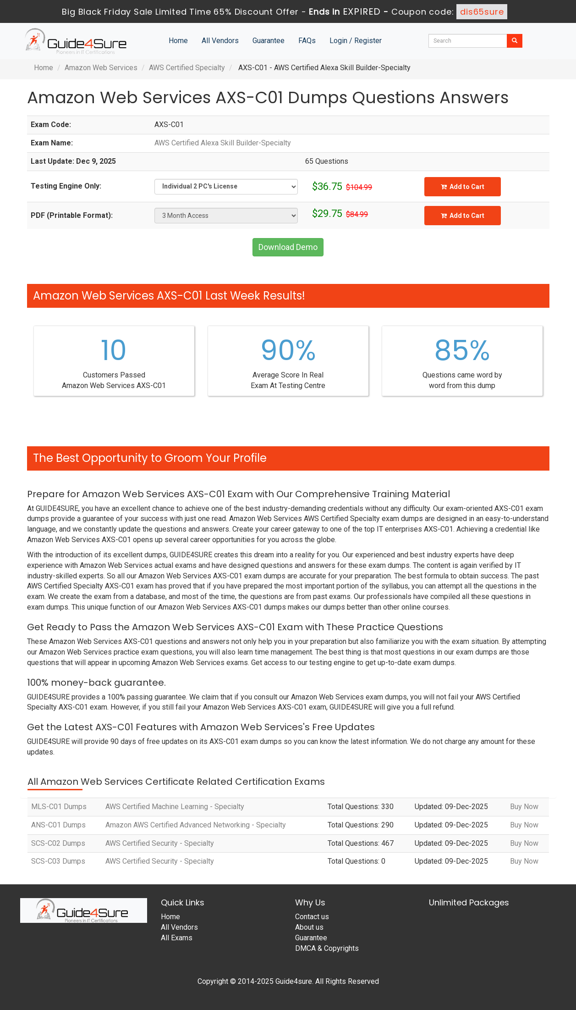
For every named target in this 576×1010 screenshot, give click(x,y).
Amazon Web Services (101, 67)
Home (178, 40)
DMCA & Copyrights (327, 948)
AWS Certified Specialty (187, 67)
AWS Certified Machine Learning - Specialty (174, 806)
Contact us (312, 916)
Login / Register (355, 40)
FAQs (307, 40)
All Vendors (220, 40)
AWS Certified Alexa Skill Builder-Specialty (222, 143)
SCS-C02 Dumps (58, 843)
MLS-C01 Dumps (59, 806)
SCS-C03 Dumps (58, 861)
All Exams (176, 937)
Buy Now (524, 806)
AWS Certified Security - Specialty (159, 843)
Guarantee (268, 40)
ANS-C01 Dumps (58, 825)
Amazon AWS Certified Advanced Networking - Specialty (195, 825)
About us (309, 927)
